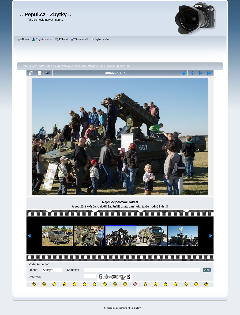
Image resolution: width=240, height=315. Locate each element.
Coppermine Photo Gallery (128, 308)
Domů (25, 66)
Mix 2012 (38, 66)
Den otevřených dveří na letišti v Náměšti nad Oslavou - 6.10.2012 (88, 66)
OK (206, 270)
